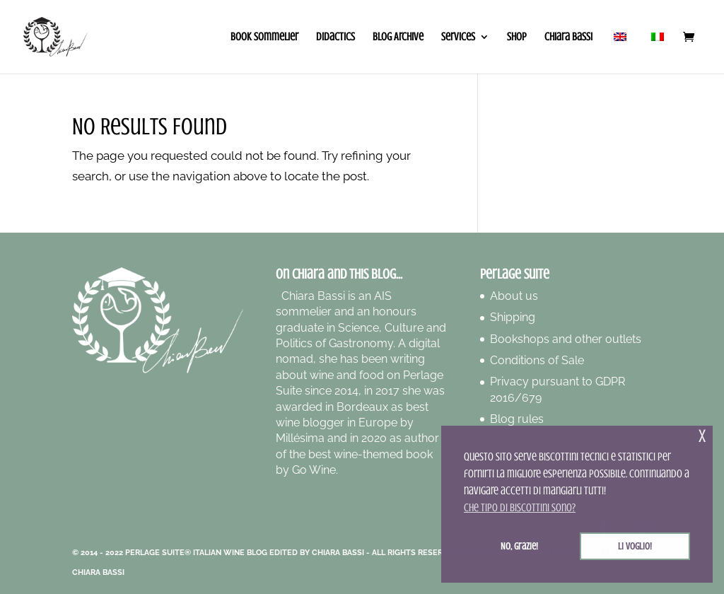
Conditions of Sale (537, 360)
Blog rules (517, 419)
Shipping (512, 317)
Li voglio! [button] (635, 546)
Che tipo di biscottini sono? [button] (520, 507)
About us (514, 296)
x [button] (702, 436)
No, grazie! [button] (519, 546)
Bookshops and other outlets (565, 339)
